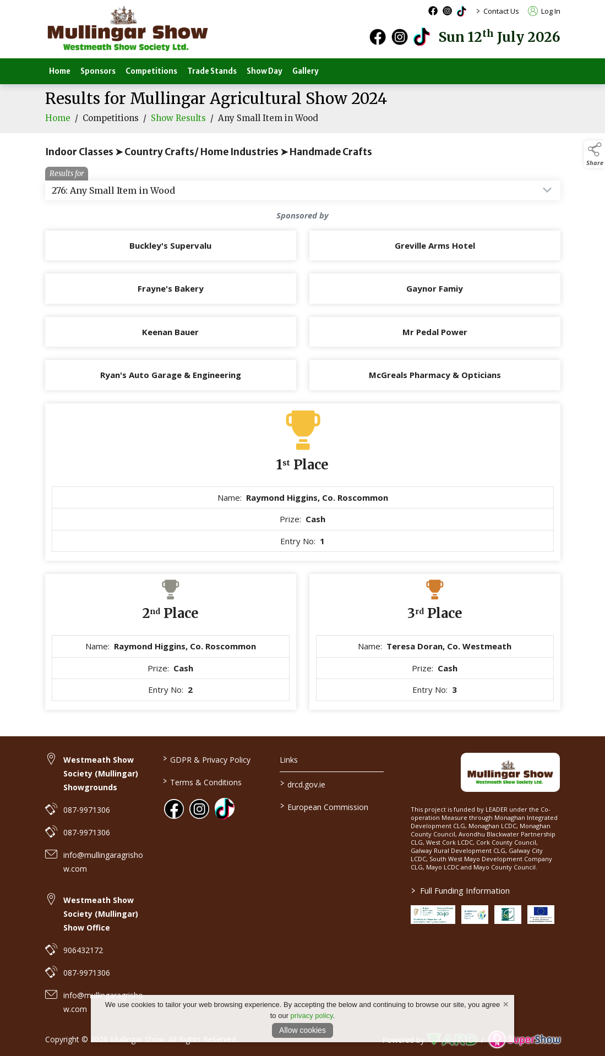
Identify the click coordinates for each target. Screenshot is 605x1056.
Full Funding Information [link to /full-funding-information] (460, 890)
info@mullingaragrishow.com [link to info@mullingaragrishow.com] (103, 862)
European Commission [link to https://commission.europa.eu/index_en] (324, 806)
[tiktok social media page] (461, 11)
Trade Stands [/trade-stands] (212, 71)
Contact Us (501, 11)
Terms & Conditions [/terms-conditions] (202, 781)
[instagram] (399, 37)
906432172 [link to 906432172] (83, 950)
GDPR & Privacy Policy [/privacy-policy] (206, 759)
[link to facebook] (174, 809)
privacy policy (312, 1015)
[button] (594, 154)
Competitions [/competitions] (151, 71)
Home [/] (59, 71)
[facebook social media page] (433, 10)
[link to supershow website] (524, 1040)
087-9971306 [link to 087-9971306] (86, 810)
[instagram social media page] (447, 10)
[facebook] (377, 37)
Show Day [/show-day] (264, 71)
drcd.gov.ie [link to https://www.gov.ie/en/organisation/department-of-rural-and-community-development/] (302, 784)
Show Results (178, 126)
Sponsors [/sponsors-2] (98, 71)
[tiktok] (421, 36)
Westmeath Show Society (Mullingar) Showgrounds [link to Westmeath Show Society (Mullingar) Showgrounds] (100, 773)
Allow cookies (302, 1030)
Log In (544, 11)
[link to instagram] (199, 809)
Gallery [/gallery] (305, 71)
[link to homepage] (127, 29)
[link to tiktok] (225, 808)
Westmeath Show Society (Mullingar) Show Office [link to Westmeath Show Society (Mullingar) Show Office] (100, 914)
